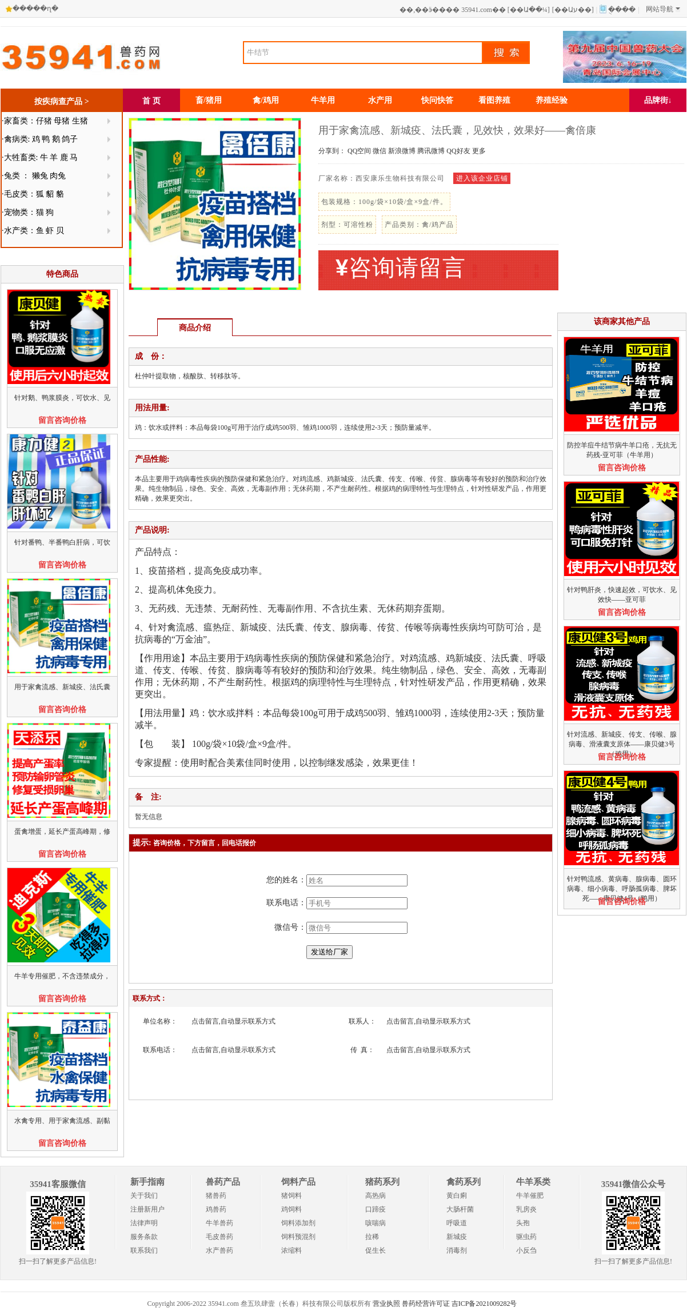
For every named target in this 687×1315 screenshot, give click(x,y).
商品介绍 (195, 327)
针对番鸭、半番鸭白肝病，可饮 (62, 542)
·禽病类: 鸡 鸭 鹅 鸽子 (40, 139)
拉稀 (372, 1237)
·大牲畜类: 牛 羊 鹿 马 (40, 157)
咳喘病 (375, 1223)
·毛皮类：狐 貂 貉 (33, 194)
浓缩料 (291, 1250)
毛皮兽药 (219, 1237)
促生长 (375, 1250)
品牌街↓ (658, 100)
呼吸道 (456, 1223)
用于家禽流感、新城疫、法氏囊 (62, 687)
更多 (479, 151)
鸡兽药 (216, 1209)
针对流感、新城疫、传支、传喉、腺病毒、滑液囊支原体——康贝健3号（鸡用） (622, 744)
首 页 (151, 101)
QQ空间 (359, 151)
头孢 (523, 1223)
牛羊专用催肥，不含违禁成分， (62, 976)
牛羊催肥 (530, 1196)
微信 (379, 151)
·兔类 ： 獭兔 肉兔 (34, 175)
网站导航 (663, 9)
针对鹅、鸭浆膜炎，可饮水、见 (62, 398)
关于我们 (144, 1196)
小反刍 (526, 1250)
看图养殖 (494, 100)
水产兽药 (219, 1250)
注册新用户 (147, 1209)
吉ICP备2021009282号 (484, 1304)
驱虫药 (526, 1237)
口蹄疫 (375, 1209)
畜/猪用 (208, 100)
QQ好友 (458, 151)
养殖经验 (552, 100)
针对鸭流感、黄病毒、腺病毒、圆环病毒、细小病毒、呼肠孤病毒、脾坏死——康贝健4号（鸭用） (622, 888)
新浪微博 (402, 151)
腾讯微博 (431, 151)
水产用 (380, 100)
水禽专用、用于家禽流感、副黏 (62, 1121)
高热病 (375, 1196)
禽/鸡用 (266, 100)
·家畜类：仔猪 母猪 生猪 (45, 121)
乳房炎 (526, 1209)
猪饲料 (291, 1196)
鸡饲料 (291, 1209)
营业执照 (386, 1304)
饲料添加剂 (298, 1223)
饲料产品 (298, 1181)
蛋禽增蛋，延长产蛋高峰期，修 (62, 832)
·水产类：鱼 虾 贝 (33, 230)
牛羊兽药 (219, 1223)
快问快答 (437, 100)
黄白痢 (456, 1196)
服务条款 (144, 1237)
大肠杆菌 (460, 1209)
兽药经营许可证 (426, 1304)
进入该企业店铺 (482, 178)
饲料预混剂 (298, 1237)
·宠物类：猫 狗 (28, 212)
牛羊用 (323, 100)
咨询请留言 (400, 268)
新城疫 (456, 1237)
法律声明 (144, 1223)
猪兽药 (216, 1196)
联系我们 (144, 1250)
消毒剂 (456, 1250)
